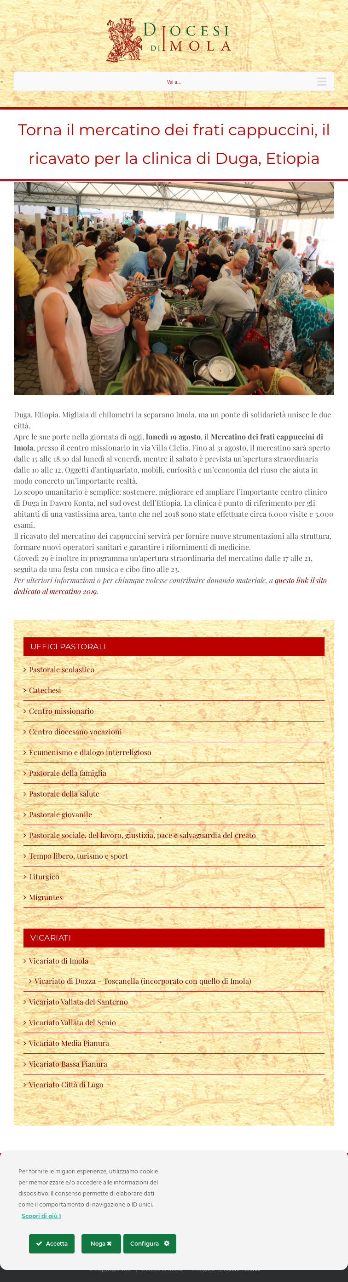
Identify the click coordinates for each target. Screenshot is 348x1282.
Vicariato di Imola (58, 960)
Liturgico (44, 876)
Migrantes (46, 897)
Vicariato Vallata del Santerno (78, 1001)
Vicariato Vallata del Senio (72, 1022)
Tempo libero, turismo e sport (78, 855)
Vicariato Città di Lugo (66, 1084)
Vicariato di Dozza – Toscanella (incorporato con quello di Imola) (143, 981)
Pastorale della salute (64, 793)
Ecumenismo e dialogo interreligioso (90, 752)
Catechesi (45, 690)
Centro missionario (61, 711)
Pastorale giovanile (60, 814)
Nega (101, 1243)
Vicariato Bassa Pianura (68, 1063)
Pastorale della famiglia (67, 773)
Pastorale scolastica (61, 669)
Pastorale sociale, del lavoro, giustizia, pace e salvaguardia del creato (142, 835)
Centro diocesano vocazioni (77, 731)
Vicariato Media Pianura (69, 1043)
